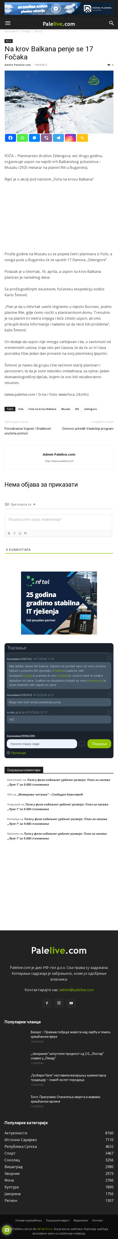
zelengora (90, 409)
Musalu (65, 409)
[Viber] (46, 138)
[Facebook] (10, 138)
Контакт (97, 1220)
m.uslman (58, 670)
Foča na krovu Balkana (42, 409)
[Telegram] (58, 138)
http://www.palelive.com (59, 461)
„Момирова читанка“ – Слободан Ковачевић (50, 794)
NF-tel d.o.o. (45, 1229)
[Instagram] (70, 138)
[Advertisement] (59, 219)
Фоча (8, 41)
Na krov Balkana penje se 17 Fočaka (49, 53)
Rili (77, 409)
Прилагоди (18, 753)
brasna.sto (95, 680)
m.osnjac (27, 675)
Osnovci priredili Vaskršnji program (87, 429)
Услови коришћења (28, 1220)
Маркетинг (81, 1220)
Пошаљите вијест (57, 1220)
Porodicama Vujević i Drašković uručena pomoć (28, 431)
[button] (7, 23)
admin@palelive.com (76, 989)
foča (21, 409)
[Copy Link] (82, 138)
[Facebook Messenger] (34, 138)
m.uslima (63, 675)
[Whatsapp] (22, 138)
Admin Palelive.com (18, 64)
